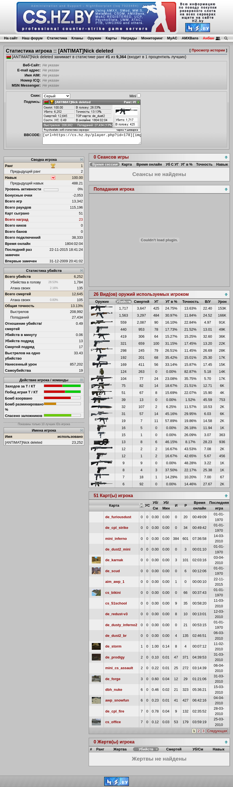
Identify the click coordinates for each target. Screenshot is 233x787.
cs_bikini (113, 592)
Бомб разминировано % (24, 407)
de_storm (113, 646)
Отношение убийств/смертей (23, 326)
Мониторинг (152, 38)
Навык (11, 177)
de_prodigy (115, 657)
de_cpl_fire (114, 711)
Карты (111, 38)
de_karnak (114, 560)
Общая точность (20, 306)
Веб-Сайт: (32, 65)
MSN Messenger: (26, 85)
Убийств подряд (19, 341)
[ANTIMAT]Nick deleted (23, 442)
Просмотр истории (208, 50)
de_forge (112, 679)
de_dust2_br (116, 635)
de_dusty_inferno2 (121, 625)
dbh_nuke (113, 689)
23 (81, 219)
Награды (129, 38)
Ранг (9, 166)
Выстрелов (19, 312)
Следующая (217, 731)
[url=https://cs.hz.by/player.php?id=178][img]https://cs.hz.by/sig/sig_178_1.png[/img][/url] (91, 139)
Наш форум (32, 38)
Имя (8, 436)
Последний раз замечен (18, 252)
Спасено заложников (23, 416)
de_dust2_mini (118, 549)
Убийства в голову (25, 282)
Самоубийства (18, 370)
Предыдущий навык (27, 183)
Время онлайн (18, 244)
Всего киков (15, 225)
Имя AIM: (32, 75)
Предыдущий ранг (25, 171)
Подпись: (32, 102)
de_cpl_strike (116, 528)
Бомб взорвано (19, 398)
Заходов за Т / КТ (20, 386)
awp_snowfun (117, 700)
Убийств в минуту (21, 335)
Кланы (77, 38)
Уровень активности (23, 189)
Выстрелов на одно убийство (22, 355)
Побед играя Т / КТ (21, 392)
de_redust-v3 (116, 614)
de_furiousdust (118, 517)
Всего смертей (18, 294)
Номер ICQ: (30, 80)
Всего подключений (23, 237)
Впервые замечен (21, 261)
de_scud (112, 571)
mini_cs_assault (119, 668)
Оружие (94, 38)
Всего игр (13, 201)
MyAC (172, 38)
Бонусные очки (18, 195)
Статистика (57, 38)
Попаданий (19, 317)
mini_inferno (116, 538)
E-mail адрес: (28, 70)
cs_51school (116, 603)
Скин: (36, 95)
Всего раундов (18, 207)
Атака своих (20, 288)
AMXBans (190, 38)
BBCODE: (32, 135)
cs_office (113, 722)
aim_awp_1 (114, 581)
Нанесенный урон (21, 364)
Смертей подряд (20, 347)
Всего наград (16, 219)
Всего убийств (18, 276)
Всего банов (16, 231)
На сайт (10, 38)
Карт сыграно (17, 213)
